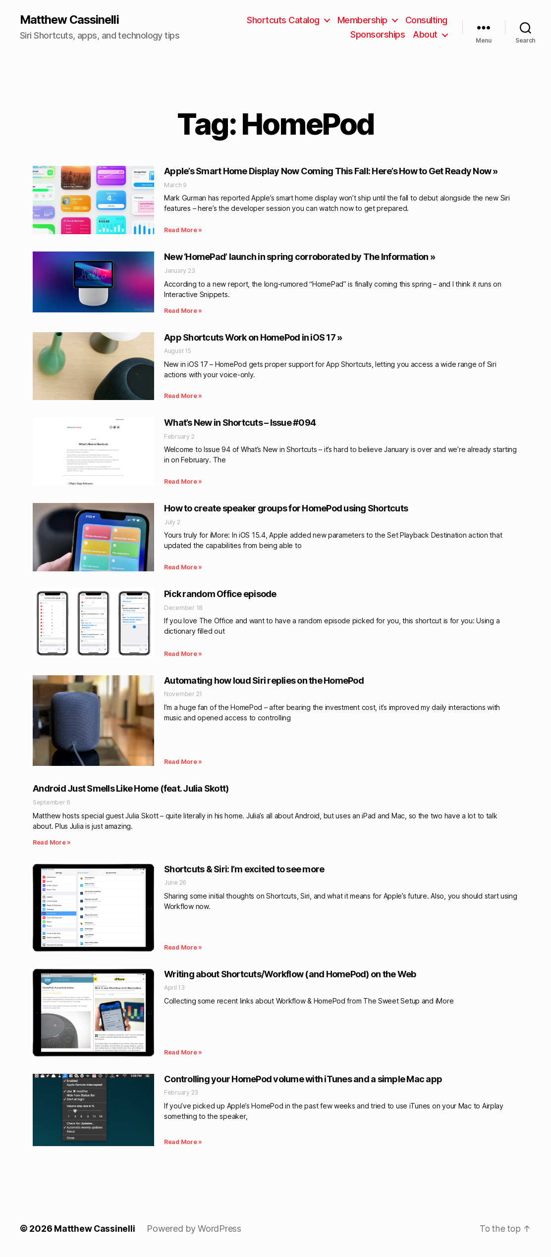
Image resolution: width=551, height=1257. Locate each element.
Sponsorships (377, 35)
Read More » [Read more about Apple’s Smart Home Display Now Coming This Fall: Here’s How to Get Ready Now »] (183, 230)
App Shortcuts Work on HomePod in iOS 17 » (253, 337)
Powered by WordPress (194, 1229)
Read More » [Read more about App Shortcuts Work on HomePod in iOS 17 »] (183, 396)
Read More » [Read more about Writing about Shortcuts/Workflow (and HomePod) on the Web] (183, 1052)
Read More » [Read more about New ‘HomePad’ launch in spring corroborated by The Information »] (183, 310)
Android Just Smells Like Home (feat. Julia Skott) (130, 789)
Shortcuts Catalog (283, 20)
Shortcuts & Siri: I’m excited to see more (244, 869)
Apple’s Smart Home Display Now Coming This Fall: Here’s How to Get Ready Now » (331, 171)
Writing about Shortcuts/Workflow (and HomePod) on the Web (290, 974)
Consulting (426, 20)
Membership (362, 20)
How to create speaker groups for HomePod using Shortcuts (286, 508)
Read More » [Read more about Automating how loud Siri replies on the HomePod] (183, 762)
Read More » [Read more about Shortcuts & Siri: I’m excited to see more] (183, 947)
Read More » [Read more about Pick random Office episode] (183, 653)
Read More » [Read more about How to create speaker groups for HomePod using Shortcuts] (183, 567)
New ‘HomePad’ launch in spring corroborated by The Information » (299, 257)
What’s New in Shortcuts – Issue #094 (240, 423)
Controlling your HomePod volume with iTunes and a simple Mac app (303, 1079)
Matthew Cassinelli (71, 20)
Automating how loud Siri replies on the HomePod (264, 680)
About (425, 35)
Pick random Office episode (220, 594)
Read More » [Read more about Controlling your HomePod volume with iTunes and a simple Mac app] (183, 1142)
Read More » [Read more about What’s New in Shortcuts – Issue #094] (183, 482)
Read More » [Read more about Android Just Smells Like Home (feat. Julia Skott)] (52, 842)
